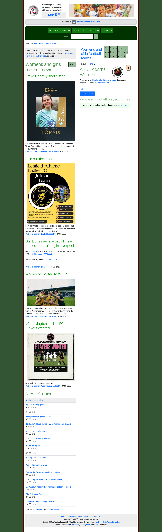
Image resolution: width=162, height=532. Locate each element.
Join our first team (39, 159)
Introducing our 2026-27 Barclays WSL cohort (44, 480)
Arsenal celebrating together (37, 431)
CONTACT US (107, 31)
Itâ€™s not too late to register (38, 438)
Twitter (82, 525)
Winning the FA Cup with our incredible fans (43, 472)
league (96, 525)
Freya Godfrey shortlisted (45, 76)
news (65, 53)
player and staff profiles (36, 56)
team (88, 525)
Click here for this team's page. (104, 80)
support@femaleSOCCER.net (88, 22)
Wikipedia (75, 525)
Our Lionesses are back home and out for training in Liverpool (49, 243)
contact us (122, 105)
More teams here (103, 83)
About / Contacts (68, 516)
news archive (54, 510)
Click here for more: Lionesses (37, 267)
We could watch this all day (37, 465)
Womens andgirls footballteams (91, 53)
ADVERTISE (94, 31)
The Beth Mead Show (34, 494)
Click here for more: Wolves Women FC (40, 316)
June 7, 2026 (52, 260)
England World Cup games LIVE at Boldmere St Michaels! (48, 424)
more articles (38, 510)
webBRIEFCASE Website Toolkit (106, 522)
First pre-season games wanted (38, 417)
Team (35, 43)
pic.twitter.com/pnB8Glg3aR (40, 254)
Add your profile (87, 94)
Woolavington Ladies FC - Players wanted (45, 326)
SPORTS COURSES (80, 31)
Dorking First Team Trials (36, 458)
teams (70, 53)
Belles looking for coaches (36, 446)
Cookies (79, 516)
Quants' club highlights (35, 405)
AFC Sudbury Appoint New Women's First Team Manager (48, 487)
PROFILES (66, 31)
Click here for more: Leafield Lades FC (40, 234)
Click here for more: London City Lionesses (42, 152)
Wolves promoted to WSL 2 (46, 274)
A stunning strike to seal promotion (40, 501)
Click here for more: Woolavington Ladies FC (42, 386)
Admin (98, 516)
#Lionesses (33, 251)
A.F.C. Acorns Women (47, 43)
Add (72, 64)
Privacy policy (89, 516)
